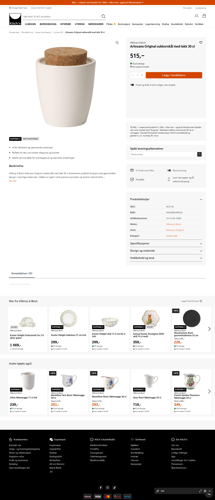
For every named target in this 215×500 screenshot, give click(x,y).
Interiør (134, 456)
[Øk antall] (142, 75)
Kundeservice (200, 8)
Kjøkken (135, 445)
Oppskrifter (55, 449)
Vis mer (12, 180)
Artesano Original (175, 230)
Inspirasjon (55, 445)
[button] (201, 42)
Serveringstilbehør (43, 32)
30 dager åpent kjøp (18, 8)
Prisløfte (140, 179)
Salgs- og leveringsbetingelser (24, 449)
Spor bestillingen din (19, 467)
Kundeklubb (177, 24)
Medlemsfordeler (99, 445)
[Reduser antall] (132, 75)
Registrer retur (16, 456)
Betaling (13, 464)
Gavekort (135, 449)
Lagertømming (152, 24)
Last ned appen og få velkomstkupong (183, 179)
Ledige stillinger (179, 452)
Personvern (177, 464)
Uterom (135, 460)
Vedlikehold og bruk (142, 258)
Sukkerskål (58, 32)
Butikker (199, 24)
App (173, 456)
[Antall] (137, 75)
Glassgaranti (96, 452)
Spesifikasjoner (139, 243)
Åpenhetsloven (178, 467)
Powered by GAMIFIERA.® (19, 284)
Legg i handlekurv (174, 75)
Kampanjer (137, 24)
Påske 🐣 (111, 24)
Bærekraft (176, 449)
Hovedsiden (14, 32)
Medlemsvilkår (97, 460)
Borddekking (27, 32)
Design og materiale (142, 251)
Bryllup (165, 24)
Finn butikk (187, 8)
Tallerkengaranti (98, 456)
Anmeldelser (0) (22, 273)
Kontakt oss (15, 445)
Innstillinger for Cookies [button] (183, 460)
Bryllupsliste (56, 456)
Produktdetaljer (139, 199)
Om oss (175, 445)
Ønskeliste (55, 460)
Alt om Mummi (57, 464)
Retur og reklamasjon (20, 452)
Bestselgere (124, 24)
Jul (51, 471)
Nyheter (189, 24)
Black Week (55, 467)
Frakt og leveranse (18, 460)
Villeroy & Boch (138, 42)
